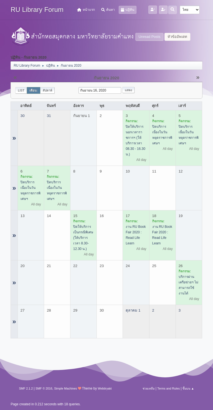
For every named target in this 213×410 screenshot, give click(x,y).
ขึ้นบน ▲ (188, 388)
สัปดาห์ (47, 90)
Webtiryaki (104, 388)
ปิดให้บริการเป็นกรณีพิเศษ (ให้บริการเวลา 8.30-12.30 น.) (83, 238)
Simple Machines (65, 388)
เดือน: (33, 90)
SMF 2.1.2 (26, 388)
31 (49, 116)
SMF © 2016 (44, 388)
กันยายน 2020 (106, 78)
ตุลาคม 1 (133, 310)
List (21, 90)
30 (23, 116)
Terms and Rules (168, 388)
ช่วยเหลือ (148, 388)
